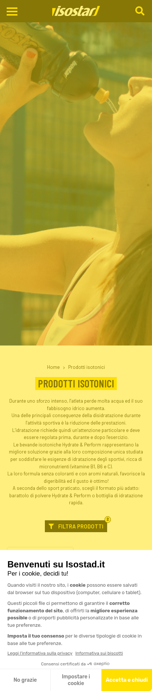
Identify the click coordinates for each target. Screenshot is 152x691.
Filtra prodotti (78, 525)
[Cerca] (140, 11)
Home (53, 367)
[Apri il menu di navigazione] (12, 12)
